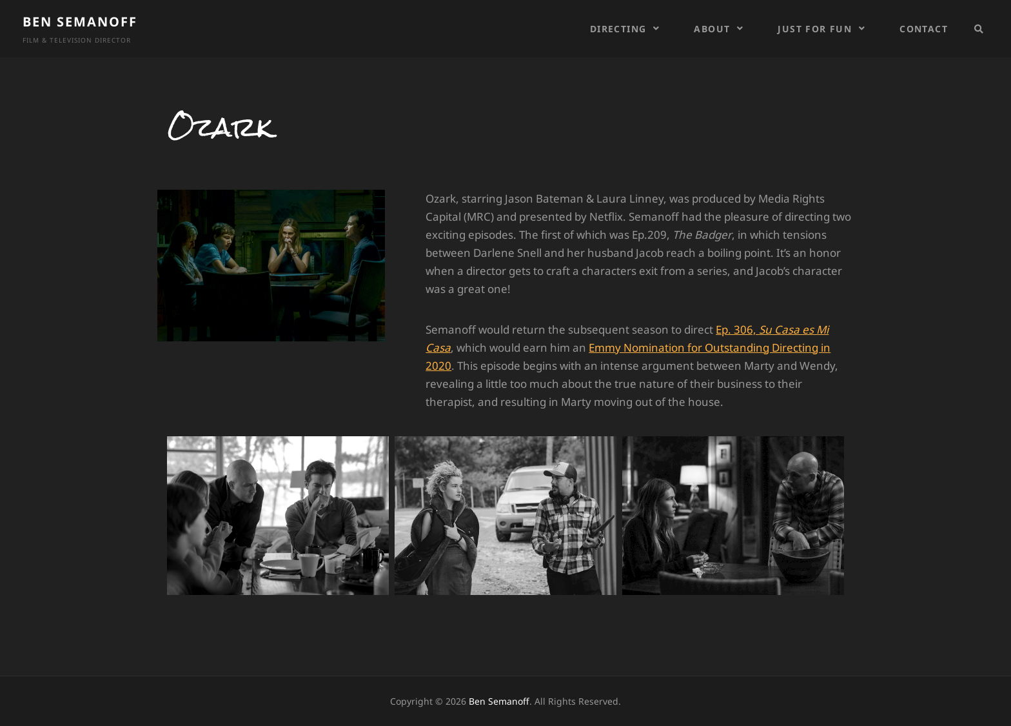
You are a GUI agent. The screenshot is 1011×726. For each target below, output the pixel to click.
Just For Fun (815, 29)
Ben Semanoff (80, 21)
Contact (923, 29)
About (712, 29)
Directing (618, 29)
